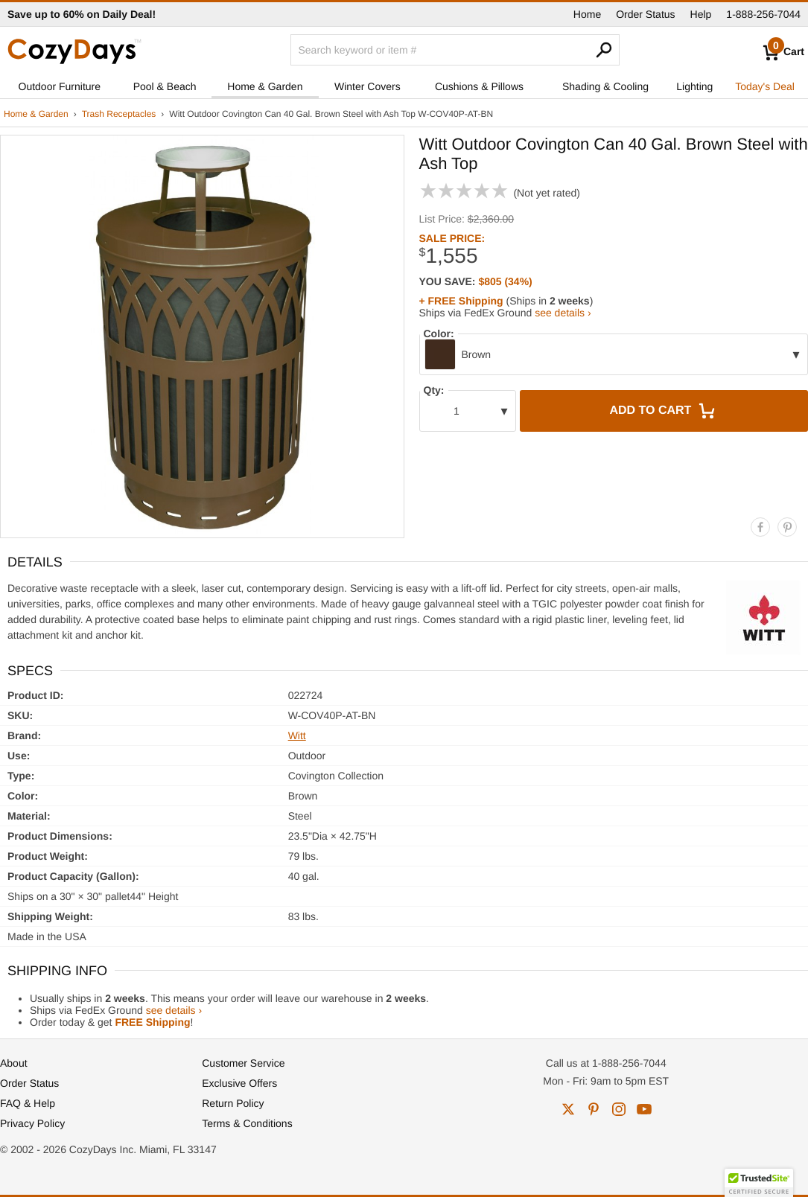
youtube (644, 1109)
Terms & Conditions (247, 1123)
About (14, 1063)
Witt (297, 735)
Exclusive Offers (239, 1083)
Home (587, 14)
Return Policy (233, 1103)
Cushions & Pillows (479, 86)
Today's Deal (765, 86)
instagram (619, 1109)
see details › (563, 313)
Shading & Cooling (605, 86)
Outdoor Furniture (60, 86)
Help (701, 14)
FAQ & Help (27, 1103)
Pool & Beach (165, 86)
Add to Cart (663, 411)
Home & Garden (264, 86)
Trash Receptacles (119, 114)
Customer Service (243, 1063)
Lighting (694, 86)
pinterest (593, 1109)
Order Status (645, 14)
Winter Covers (367, 86)
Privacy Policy (32, 1123)
